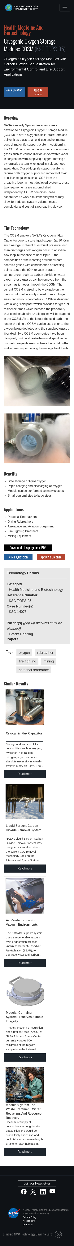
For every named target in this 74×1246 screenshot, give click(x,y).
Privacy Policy (29, 1217)
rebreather (45, 653)
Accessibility (29, 1220)
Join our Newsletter (37, 1183)
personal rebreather (34, 670)
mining (49, 661)
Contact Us (28, 1224)
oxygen (24, 653)
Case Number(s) (20, 606)
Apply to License (38, 92)
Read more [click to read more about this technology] (25, 773)
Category (14, 584)
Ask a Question (14, 90)
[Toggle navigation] (64, 7)
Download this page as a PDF (28, 547)
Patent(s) (34, 625)
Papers (12, 639)
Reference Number (22, 595)
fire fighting (27, 661)
